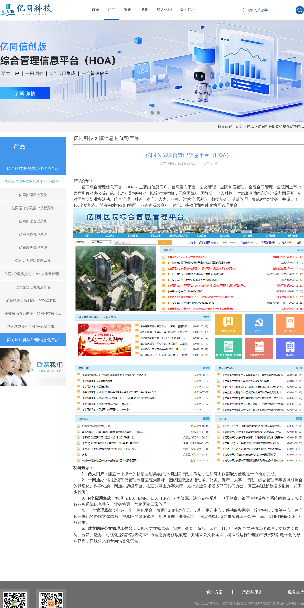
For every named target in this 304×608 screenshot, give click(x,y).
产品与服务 (252, 592)
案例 (128, 9)
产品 (112, 9)
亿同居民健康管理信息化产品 (33, 340)
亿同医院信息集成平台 (33, 287)
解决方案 (214, 592)
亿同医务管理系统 (33, 234)
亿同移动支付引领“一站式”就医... (33, 327)
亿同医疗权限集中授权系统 (33, 208)
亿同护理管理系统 (33, 221)
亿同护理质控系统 (33, 195)
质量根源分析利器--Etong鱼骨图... (33, 300)
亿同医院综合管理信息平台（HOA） (33, 182)
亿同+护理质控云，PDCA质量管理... (33, 274)
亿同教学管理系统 (33, 247)
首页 (95, 9)
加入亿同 (164, 9)
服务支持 (296, 592)
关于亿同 (187, 9)
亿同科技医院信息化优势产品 (281, 127)
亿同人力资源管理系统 (33, 261)
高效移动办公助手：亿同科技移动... (33, 313)
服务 (144, 9)
